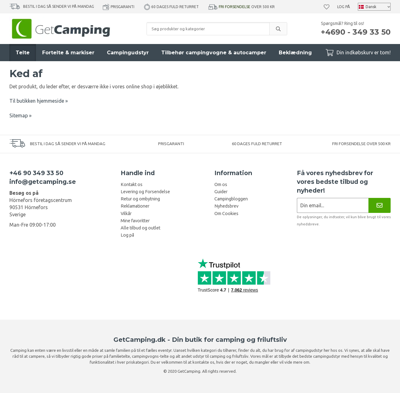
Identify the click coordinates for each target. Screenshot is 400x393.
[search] (278, 28)
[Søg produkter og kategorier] (208, 28)
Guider (221, 191)
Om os (220, 184)
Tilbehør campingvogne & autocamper (213, 53)
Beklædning (295, 53)
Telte (23, 53)
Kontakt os (131, 184)
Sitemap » (20, 115)
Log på (343, 7)
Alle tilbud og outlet (140, 227)
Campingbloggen (231, 198)
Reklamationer (135, 206)
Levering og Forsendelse (145, 191)
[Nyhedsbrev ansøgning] (332, 205)
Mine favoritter (135, 220)
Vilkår (126, 213)
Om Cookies (226, 213)
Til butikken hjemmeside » (38, 101)
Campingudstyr (128, 53)
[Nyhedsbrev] (379, 205)
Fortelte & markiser (68, 53)
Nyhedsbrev (226, 206)
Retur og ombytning (140, 198)
